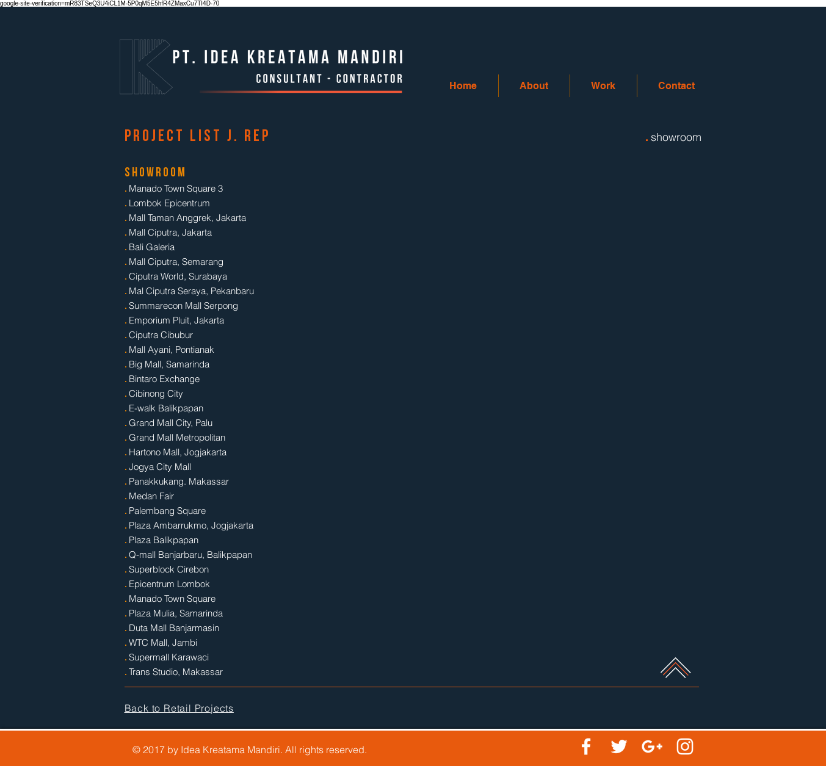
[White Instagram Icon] (685, 746)
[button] (534, 85)
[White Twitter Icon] (619, 746)
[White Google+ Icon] (652, 746)
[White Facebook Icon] (586, 746)
